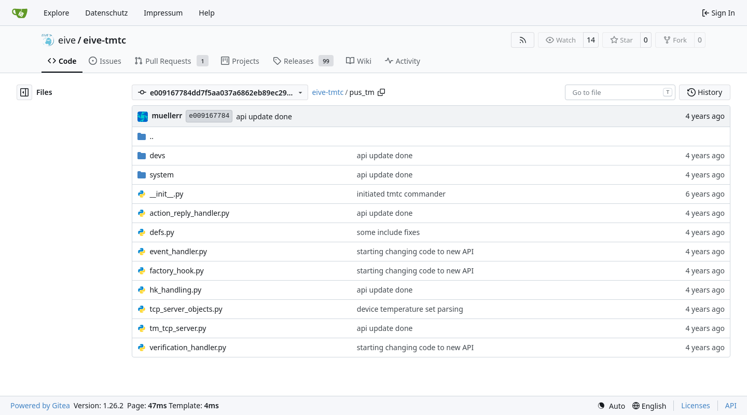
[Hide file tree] (24, 92)
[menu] (611, 406)
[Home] (19, 13)
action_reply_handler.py (189, 213)
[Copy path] (381, 92)
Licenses (695, 405)
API (731, 405)
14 (591, 40)
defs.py (161, 232)
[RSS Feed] (523, 40)
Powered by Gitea (40, 405)
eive (67, 40)
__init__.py (166, 194)
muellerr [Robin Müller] (166, 115)
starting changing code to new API (415, 251)
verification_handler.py (187, 347)
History (704, 92)
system (161, 174)
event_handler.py (178, 251)
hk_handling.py (175, 290)
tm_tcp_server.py (177, 328)
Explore (56, 13)
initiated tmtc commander (401, 194)
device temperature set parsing (410, 309)
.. (145, 136)
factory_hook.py (176, 270)
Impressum (163, 13)
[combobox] (620, 92)
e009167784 (209, 116)
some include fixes (388, 232)
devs (157, 155)
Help (207, 13)
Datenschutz (106, 13)
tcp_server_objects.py (185, 309)
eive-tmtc (104, 40)
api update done (264, 116)
